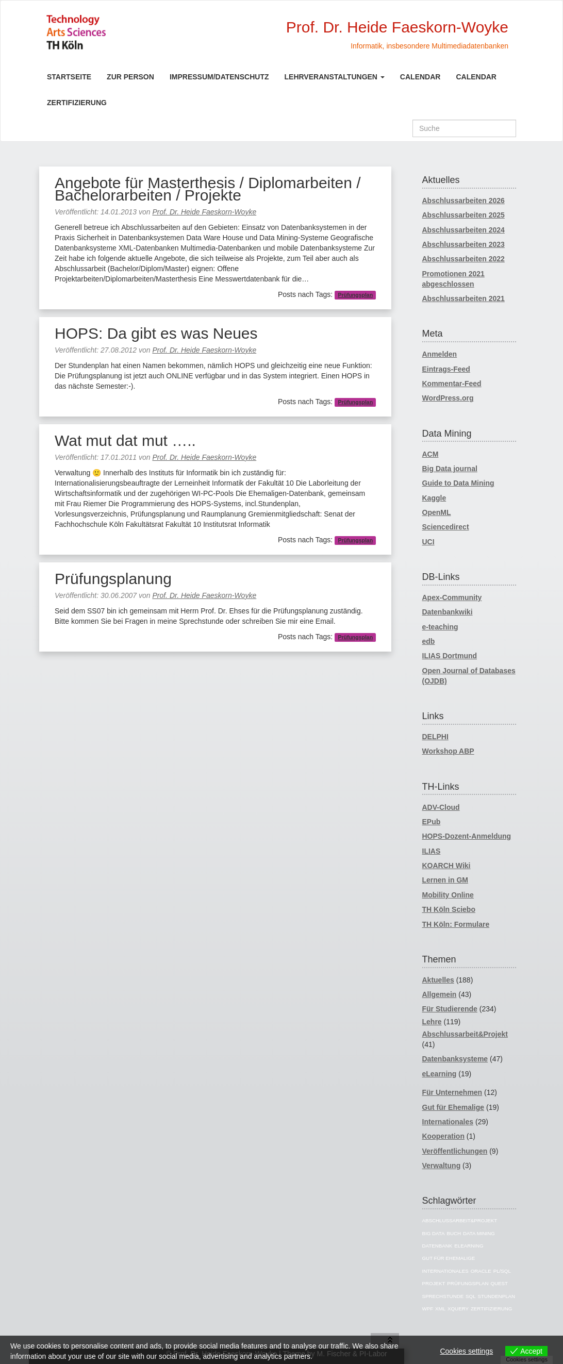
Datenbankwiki (447, 612)
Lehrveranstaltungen (335, 77)
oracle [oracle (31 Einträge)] (481, 1271)
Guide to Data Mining (458, 483)
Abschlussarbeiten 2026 (463, 200)
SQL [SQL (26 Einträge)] (471, 1296)
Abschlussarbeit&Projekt (465, 1034)
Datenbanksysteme (455, 1059)
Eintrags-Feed (446, 369)
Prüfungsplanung (113, 578)
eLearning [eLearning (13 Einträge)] (468, 1246)
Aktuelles (438, 980)
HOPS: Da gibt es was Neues (156, 333)
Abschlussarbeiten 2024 (463, 230)
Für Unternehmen (452, 1092)
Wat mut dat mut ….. (125, 440)
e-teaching (440, 627)
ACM (430, 454)
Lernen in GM (445, 880)
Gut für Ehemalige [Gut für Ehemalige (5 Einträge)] (448, 1258)
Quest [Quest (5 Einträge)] (499, 1283)
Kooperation (443, 1136)
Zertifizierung (77, 102)
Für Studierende (449, 1009)
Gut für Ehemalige (453, 1107)
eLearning (439, 1074)
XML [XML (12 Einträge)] (440, 1308)
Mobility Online (448, 895)
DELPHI (435, 737)
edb (428, 641)
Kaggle (434, 498)
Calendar (420, 77)
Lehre (432, 1022)
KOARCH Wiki (446, 865)
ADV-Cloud (441, 807)
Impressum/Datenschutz (219, 77)
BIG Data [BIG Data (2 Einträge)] (433, 1233)
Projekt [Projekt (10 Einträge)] (433, 1283)
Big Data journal (449, 468)
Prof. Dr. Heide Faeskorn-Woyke (204, 212)
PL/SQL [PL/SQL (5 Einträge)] (502, 1271)
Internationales (448, 1122)
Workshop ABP (448, 751)
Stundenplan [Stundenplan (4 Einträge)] (497, 1296)
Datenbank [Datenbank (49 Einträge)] (437, 1246)
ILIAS (431, 851)
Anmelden (439, 354)
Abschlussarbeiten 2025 (463, 215)
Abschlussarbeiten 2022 (463, 259)
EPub (431, 822)
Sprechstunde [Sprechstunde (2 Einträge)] (443, 1296)
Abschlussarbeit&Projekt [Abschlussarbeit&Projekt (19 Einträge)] (460, 1220)
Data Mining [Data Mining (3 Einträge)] (479, 1233)
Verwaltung (441, 1165)
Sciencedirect (445, 527)
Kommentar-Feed (452, 383)
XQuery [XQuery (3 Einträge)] (458, 1308)
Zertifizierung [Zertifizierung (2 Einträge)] (491, 1308)
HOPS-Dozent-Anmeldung (466, 836)
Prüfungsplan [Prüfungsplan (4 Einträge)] (467, 1283)
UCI (428, 542)
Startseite (69, 77)
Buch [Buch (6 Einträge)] (453, 1233)
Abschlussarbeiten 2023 (463, 244)
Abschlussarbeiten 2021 (463, 298)
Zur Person (130, 77)
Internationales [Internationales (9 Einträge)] (445, 1271)
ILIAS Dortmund (449, 656)
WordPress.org (448, 398)
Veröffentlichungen (455, 1151)
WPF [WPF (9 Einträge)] (428, 1308)
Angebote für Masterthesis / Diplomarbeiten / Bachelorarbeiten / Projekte (208, 189)
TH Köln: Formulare (456, 924)
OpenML (436, 512)
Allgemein (439, 994)
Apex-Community (452, 597)
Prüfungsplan (355, 295)
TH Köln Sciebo (448, 909)
